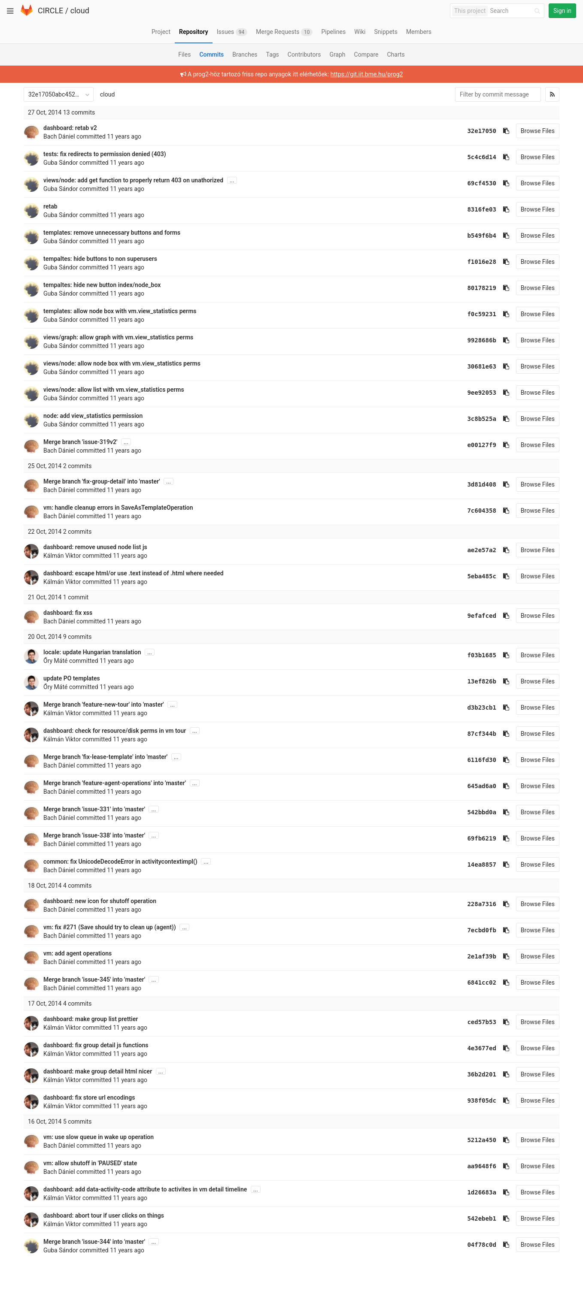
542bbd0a (481, 812)
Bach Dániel (59, 136)
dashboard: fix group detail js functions (95, 1045)
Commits (211, 54)
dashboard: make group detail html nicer (97, 1071)
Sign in (562, 10)
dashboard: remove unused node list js (95, 547)
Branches (244, 54)
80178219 (481, 287)
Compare (366, 54)
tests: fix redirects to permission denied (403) (104, 154)
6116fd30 (481, 759)
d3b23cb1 (481, 707)
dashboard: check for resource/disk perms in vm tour (114, 730)
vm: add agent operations (77, 953)
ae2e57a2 (481, 550)
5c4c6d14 (481, 157)
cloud (79, 10)
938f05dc (481, 1100)
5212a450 (481, 1140)
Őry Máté (55, 660)
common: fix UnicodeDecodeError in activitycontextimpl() (120, 861)
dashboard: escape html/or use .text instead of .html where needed (133, 573)
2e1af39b (481, 956)
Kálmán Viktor (62, 555)
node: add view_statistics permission (93, 415)
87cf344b (481, 733)
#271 (69, 927)
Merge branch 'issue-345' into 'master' (94, 979)
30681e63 (481, 366)
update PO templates (71, 678)
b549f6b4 (481, 235)
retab (50, 206)
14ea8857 (481, 864)
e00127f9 (481, 444)
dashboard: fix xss (67, 612)
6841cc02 (481, 982)
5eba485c (481, 576)
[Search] (516, 11)
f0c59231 (481, 314)
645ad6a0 (481, 786)
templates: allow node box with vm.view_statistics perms (120, 311)
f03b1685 (481, 655)
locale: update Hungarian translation (92, 652)
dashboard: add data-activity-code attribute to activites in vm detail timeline (145, 1189)
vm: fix (53, 927)
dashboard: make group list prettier (90, 1019)
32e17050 (481, 130)
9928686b (481, 340)
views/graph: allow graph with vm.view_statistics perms (118, 337)
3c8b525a (481, 418)
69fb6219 (481, 838)
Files (184, 54)
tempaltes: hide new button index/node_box (102, 284)
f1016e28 (481, 261)
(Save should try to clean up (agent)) (126, 927)
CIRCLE (50, 10)
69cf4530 (481, 183)
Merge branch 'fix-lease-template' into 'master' (105, 756)
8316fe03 (481, 209)
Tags (272, 54)
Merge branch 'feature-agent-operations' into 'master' (114, 783)
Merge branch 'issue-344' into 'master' (94, 1241)
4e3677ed (481, 1048)
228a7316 (481, 904)
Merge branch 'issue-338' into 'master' (94, 835)
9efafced (481, 615)
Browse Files (538, 130)
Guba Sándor (60, 162)
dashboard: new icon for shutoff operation (99, 901)
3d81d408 (481, 484)
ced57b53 (481, 1022)
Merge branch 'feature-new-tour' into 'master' (103, 704)
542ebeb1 (481, 1218)
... (232, 180)
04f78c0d (481, 1244)
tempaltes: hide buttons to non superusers (100, 258)
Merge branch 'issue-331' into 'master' (94, 809)
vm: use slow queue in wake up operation (98, 1137)
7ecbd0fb (481, 930)
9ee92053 (481, 392)
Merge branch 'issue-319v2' (80, 441)
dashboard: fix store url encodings (89, 1097)
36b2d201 (481, 1074)
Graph (337, 54)
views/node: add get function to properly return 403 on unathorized (133, 180)
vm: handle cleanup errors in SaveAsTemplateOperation (118, 507)
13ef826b (481, 681)
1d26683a (481, 1192)
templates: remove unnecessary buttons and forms (111, 232)
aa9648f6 (481, 1166)
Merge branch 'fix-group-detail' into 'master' (101, 481)
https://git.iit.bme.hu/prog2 (367, 74)
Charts (395, 54)
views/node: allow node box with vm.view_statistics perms (121, 363)
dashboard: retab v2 (70, 127)
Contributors (304, 54)
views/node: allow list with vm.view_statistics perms (113, 389)
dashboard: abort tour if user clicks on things (103, 1215)
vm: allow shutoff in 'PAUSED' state (90, 1163)
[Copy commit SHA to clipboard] (506, 131)
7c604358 (481, 510)
